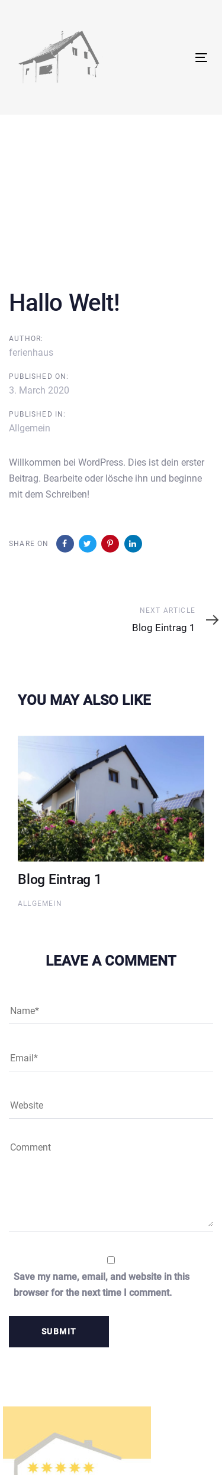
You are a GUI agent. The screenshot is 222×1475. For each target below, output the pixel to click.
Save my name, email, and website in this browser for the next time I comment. (101, 1284)
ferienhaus (31, 352)
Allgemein (29, 428)
